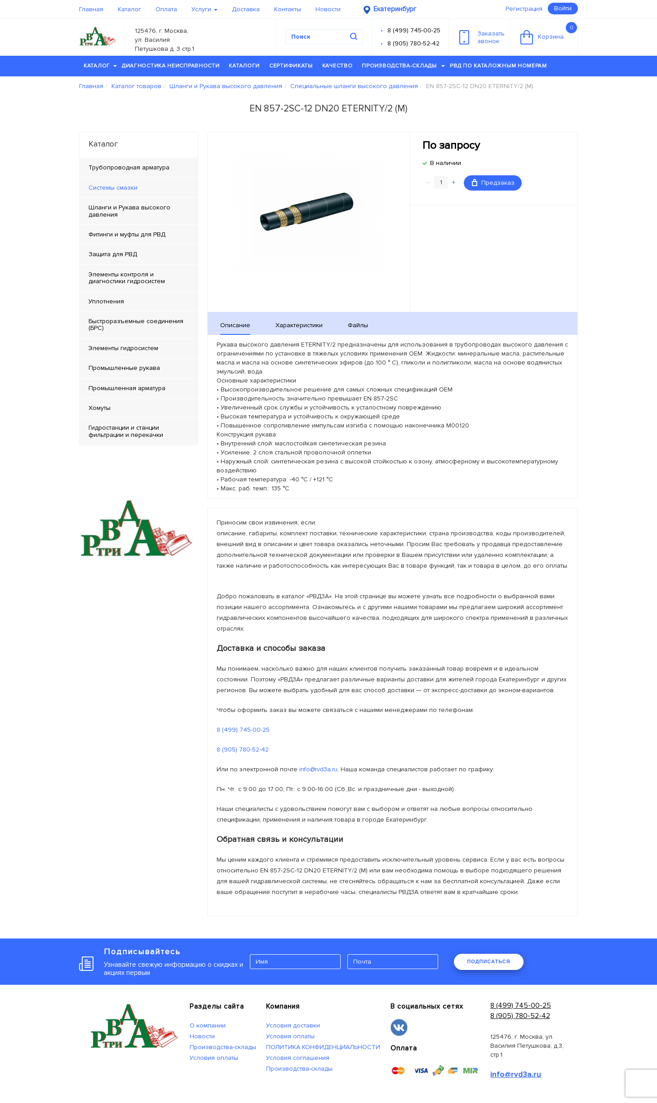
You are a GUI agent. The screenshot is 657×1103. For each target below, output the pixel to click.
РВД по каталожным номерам (498, 65)
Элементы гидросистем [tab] (123, 348)
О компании (208, 1025)
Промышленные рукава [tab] (124, 368)
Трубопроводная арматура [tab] (129, 167)
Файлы (358, 325)
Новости (328, 9)
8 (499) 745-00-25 (413, 30)
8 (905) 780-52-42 (413, 43)
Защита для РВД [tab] (113, 254)
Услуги (204, 9)
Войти (563, 8)
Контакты (287, 9)
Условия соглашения (297, 1058)
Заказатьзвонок (482, 37)
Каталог (129, 9)
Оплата (166, 9)
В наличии (445, 163)
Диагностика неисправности (171, 65)
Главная (91, 9)
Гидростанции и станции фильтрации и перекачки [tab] (126, 431)
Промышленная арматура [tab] (127, 388)
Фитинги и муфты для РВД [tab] (127, 234)
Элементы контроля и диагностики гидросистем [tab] (127, 278)
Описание (235, 325)
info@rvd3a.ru (318, 769)
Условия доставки (293, 1025)
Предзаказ (493, 183)
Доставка (246, 9)
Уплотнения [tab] (106, 301)
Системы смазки (113, 187)
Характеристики (299, 325)
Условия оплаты (214, 1058)
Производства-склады (403, 65)
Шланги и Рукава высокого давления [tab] (129, 211)
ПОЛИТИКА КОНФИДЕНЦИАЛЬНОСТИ (323, 1047)
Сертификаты (291, 65)
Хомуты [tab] (100, 408)
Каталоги (244, 65)
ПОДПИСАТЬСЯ (488, 961)
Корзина (548, 33)
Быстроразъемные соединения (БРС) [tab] (136, 324)
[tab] (139, 188)
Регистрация (524, 9)
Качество (337, 65)
